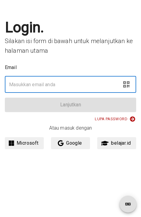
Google (70, 143)
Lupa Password (115, 119)
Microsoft (24, 143)
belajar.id (116, 143)
